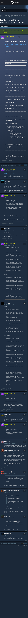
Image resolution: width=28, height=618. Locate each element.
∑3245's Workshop (14, 15)
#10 (26, 447)
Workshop (7, 15)
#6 (26, 390)
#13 (26, 513)
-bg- (15, 200)
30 (24, 545)
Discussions (13, 16)
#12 (26, 487)
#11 (26, 468)
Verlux (15, 429)
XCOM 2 (2, 15)
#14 (26, 530)
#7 (26, 411)
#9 (26, 438)
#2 (26, 192)
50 (26, 545)
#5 (26, 300)
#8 (26, 421)
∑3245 (7, 36)
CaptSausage (16, 495)
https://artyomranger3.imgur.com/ (12, 463)
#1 (26, 178)
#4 (26, 240)
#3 (26, 225)
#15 (26, 540)
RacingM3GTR (17, 477)
